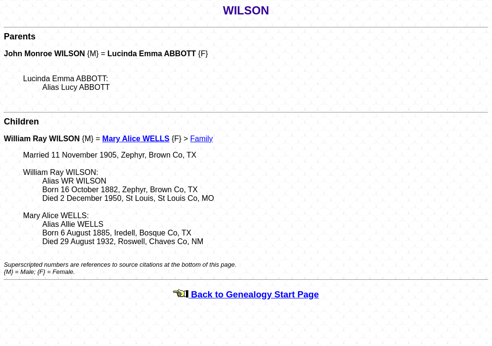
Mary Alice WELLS (136, 139)
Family (201, 139)
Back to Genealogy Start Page (246, 294)
